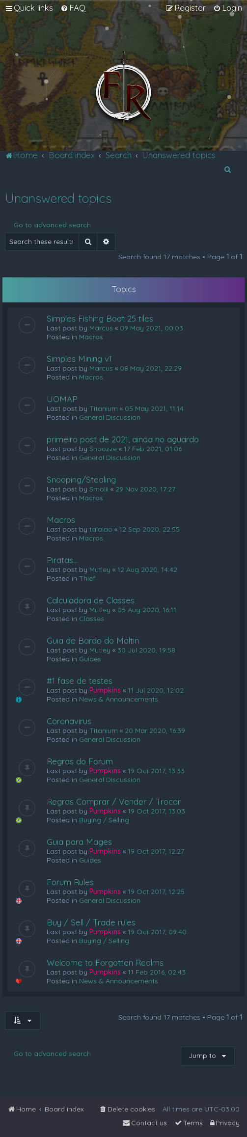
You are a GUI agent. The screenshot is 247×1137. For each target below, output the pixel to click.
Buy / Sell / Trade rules (91, 922)
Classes (91, 618)
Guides (90, 658)
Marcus (101, 328)
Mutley (99, 569)
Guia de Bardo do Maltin (93, 640)
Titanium (103, 408)
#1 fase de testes (79, 681)
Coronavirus (69, 721)
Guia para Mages (79, 842)
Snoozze (103, 448)
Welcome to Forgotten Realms (105, 962)
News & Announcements (118, 699)
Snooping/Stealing (81, 479)
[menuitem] (72, 8)
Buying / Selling (104, 819)
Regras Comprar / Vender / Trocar (114, 801)
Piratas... (62, 560)
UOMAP (62, 399)
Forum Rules (70, 882)
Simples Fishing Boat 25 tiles (100, 318)
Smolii (99, 489)
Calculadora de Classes (91, 600)
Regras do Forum (80, 761)
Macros (91, 336)
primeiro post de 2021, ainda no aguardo (123, 439)
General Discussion (109, 417)
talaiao (100, 529)
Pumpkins (105, 690)
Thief (87, 578)
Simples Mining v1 (79, 358)
